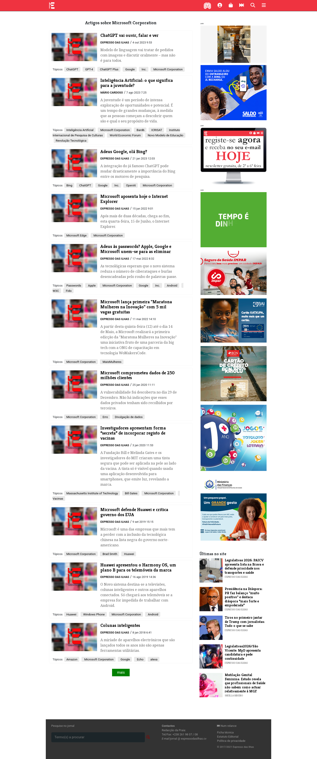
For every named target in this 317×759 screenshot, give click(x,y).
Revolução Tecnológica (71, 140)
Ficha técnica (225, 732)
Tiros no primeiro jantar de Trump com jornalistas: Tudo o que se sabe (245, 621)
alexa (153, 659)
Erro (105, 417)
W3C (56, 290)
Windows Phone (94, 614)
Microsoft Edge (76, 235)
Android (171, 285)
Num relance (226, 725)
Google (130, 69)
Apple (91, 285)
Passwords (73, 285)
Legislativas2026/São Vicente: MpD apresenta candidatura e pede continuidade (243, 652)
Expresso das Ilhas (114, 42)
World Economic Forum (125, 135)
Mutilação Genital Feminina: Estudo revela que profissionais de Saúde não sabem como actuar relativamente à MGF (245, 683)
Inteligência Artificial (79, 130)
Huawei (128, 554)
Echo (139, 659)
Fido (68, 290)
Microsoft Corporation (168, 69)
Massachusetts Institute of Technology (92, 493)
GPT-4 (89, 69)
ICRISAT (156, 130)
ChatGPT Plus (108, 69)
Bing (69, 185)
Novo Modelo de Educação (165, 135)
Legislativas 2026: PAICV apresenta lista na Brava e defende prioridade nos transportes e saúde (244, 566)
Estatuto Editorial (227, 736)
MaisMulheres (112, 362)
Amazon (71, 659)
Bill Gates (130, 493)
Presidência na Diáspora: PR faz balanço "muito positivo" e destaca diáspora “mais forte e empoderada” (243, 597)
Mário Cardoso (111, 92)
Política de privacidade (231, 740)
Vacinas (58, 498)
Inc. (143, 69)
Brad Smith (109, 554)
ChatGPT (72, 69)
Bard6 (140, 130)
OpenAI (130, 185)
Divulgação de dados (128, 417)
